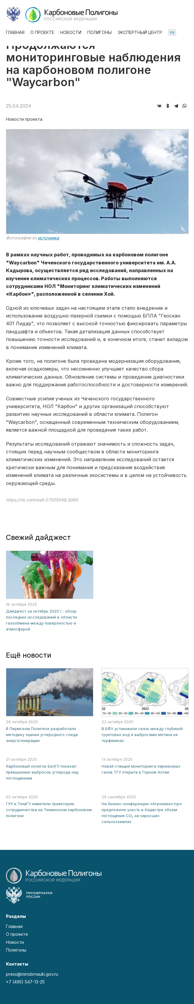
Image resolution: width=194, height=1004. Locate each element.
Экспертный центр (140, 32)
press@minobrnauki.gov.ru (32, 974)
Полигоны (99, 32)
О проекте (42, 32)
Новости (70, 32)
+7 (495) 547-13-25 (25, 981)
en (172, 32)
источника (48, 237)
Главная (15, 32)
